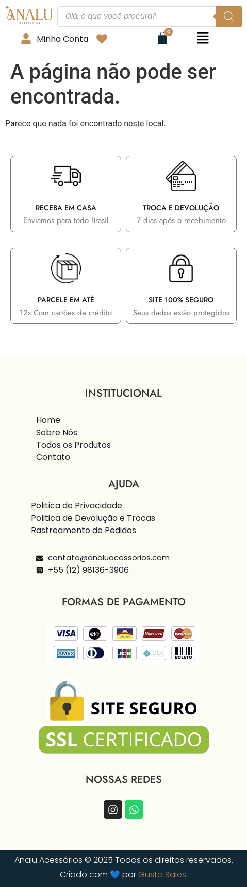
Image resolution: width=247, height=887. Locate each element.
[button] (202, 38)
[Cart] (162, 38)
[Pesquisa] (229, 16)
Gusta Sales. (163, 874)
